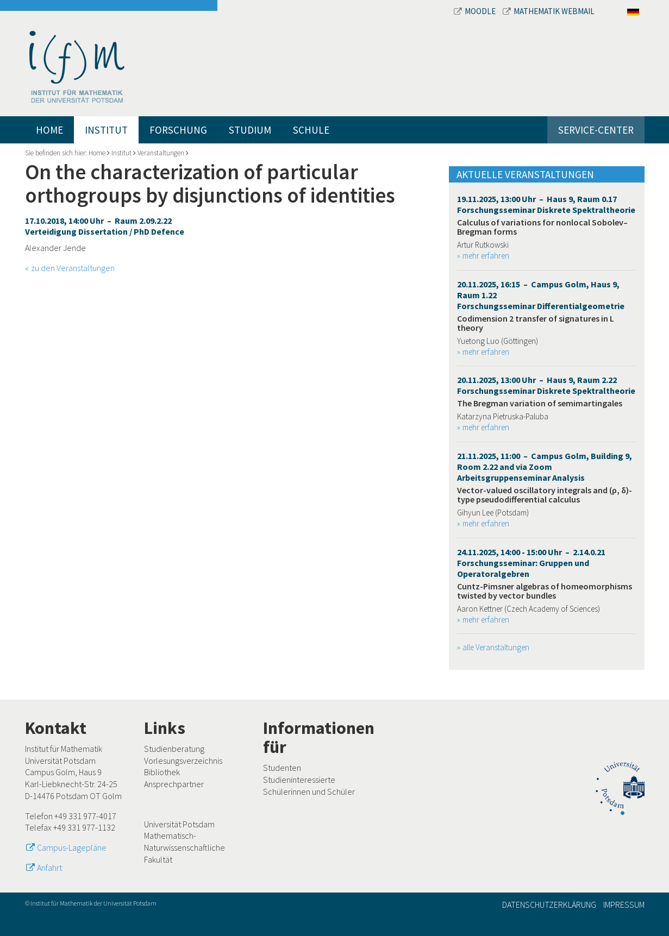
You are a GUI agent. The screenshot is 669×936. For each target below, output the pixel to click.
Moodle (475, 11)
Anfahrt (49, 867)
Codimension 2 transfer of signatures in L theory (535, 323)
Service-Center (596, 129)
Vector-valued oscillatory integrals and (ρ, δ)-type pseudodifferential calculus (544, 495)
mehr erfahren (485, 255)
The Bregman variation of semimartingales (539, 403)
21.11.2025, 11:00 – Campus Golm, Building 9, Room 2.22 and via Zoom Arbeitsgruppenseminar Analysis (544, 466)
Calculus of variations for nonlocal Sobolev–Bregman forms (542, 227)
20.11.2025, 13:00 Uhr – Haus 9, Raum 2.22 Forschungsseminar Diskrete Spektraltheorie (546, 385)
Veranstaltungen (160, 153)
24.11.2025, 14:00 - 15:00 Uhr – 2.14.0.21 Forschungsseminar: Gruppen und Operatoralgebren (531, 562)
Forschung (178, 129)
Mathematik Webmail (549, 11)
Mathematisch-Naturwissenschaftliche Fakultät (184, 847)
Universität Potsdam (179, 824)
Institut (106, 129)
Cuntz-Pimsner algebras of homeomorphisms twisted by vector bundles (544, 591)
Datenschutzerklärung (549, 904)
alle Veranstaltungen (495, 647)
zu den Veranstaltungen (73, 267)
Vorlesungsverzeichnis (183, 760)
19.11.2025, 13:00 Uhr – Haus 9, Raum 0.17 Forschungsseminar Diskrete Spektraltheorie (546, 204)
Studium (250, 129)
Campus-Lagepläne (72, 847)
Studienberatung (174, 748)
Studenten (282, 767)
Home (49, 129)
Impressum (624, 904)
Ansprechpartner (174, 783)
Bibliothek (162, 772)
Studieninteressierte (299, 779)
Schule (311, 129)
